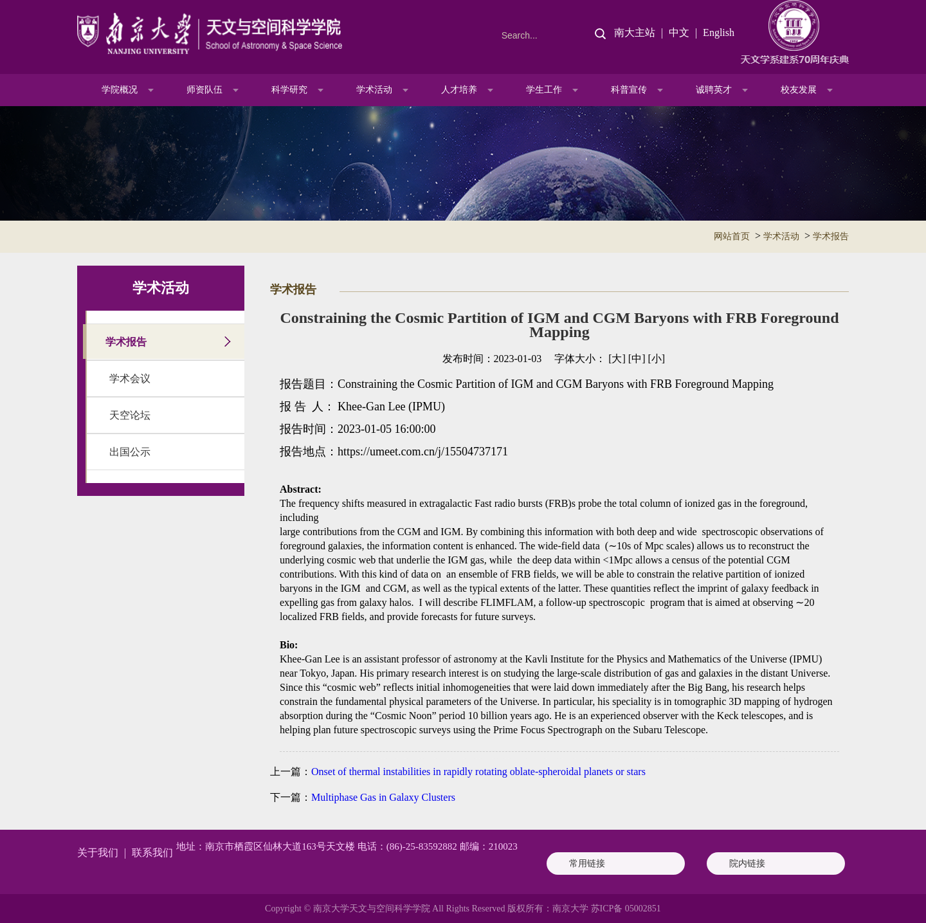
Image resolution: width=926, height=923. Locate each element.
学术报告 (831, 236)
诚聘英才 (714, 90)
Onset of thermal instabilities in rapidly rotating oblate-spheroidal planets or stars (478, 771)
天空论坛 (129, 415)
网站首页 (732, 236)
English (718, 32)
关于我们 (97, 852)
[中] (637, 358)
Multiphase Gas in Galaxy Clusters (383, 797)
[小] (656, 358)
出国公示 (129, 451)
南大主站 (634, 32)
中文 (679, 32)
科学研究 (289, 90)
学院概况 (120, 90)
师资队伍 (204, 90)
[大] (617, 358)
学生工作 (544, 90)
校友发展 (799, 90)
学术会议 (129, 378)
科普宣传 (629, 90)
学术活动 (374, 90)
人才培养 (459, 90)
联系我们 (152, 852)
